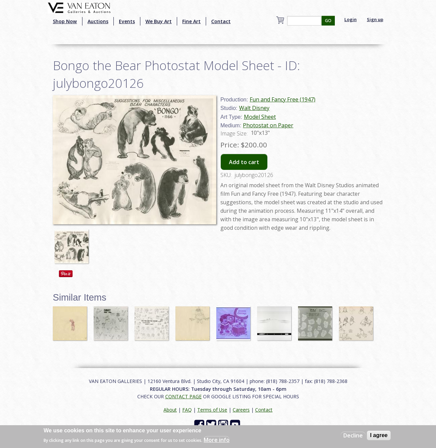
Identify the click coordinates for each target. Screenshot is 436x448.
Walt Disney (254, 108)
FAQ (187, 409)
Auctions (98, 21)
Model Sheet (260, 117)
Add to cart (244, 162)
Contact (221, 21)
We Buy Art (158, 21)
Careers (241, 409)
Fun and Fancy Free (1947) (282, 99)
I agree (379, 435)
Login (350, 19)
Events (127, 21)
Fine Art (191, 21)
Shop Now (65, 21)
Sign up (375, 19)
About (170, 409)
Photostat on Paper (268, 125)
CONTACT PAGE (183, 396)
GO (328, 20)
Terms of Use (212, 409)
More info (217, 440)
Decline (353, 435)
